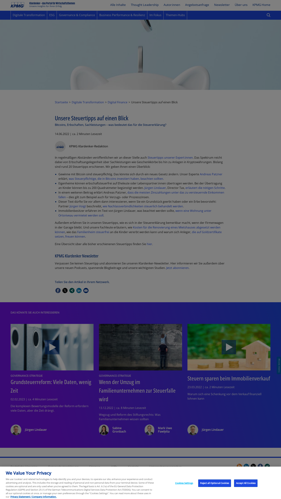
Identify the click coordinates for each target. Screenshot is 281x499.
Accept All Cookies (246, 486)
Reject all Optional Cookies (214, 486)
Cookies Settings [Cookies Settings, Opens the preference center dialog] (184, 486)
